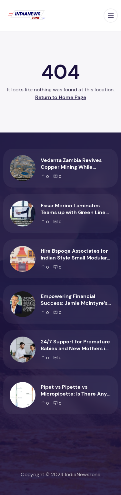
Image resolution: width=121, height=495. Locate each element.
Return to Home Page (60, 97)
